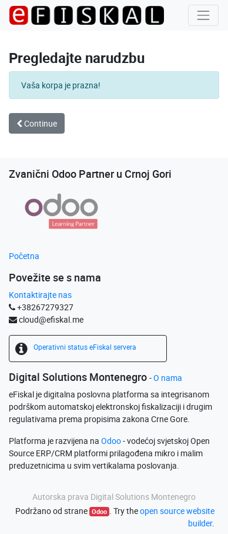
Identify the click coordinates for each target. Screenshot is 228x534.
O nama (167, 377)
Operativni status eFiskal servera (84, 346)
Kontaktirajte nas (40, 294)
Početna (24, 255)
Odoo (111, 440)
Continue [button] (36, 123)
